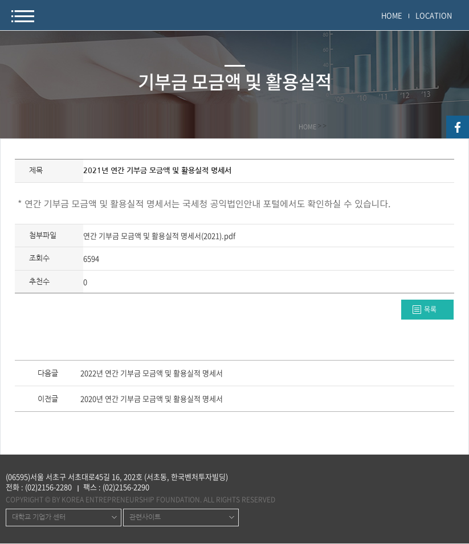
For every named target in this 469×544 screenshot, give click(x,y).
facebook (457, 127)
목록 (430, 309)
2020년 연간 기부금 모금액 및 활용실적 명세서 (151, 399)
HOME (391, 15)
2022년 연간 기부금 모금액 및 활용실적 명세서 (151, 373)
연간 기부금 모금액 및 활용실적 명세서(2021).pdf (159, 235)
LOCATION (433, 15)
